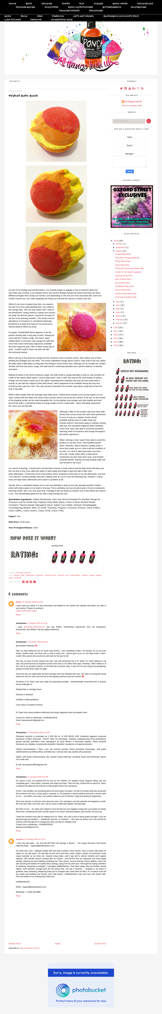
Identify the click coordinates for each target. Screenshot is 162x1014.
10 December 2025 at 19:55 (38, 732)
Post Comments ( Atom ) (30, 948)
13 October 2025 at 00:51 (37, 642)
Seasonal (17, 578)
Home (12, 3)
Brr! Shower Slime (122, 283)
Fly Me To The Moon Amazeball (128, 272)
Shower (46, 3)
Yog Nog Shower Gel (123, 276)
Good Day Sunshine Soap (125, 297)
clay (67, 575)
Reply (18, 615)
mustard (85, 575)
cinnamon (61, 575)
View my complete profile (132, 106)
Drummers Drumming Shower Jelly (129, 268)
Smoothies (51, 7)
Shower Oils (145, 3)
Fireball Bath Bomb (123, 254)
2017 (116, 331)
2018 (116, 327)
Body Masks (120, 3)
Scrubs (98, 3)
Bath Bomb (30, 575)
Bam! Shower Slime (123, 279)
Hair (39, 16)
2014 (116, 342)
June (118, 305)
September (120, 247)
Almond (17, 575)
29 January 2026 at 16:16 (34, 839)
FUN (81, 3)
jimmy (18, 602)
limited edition (75, 575)
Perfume (58, 16)
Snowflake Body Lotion (124, 286)
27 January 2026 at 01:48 (37, 777)
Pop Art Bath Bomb (123, 290)
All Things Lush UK (133, 102)
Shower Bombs (25, 7)
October (119, 244)
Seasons (36, 19)
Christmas (39, 575)
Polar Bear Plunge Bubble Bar (127, 258)
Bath (29, 3)
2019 (116, 241)
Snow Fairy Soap (122, 265)
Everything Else (61, 19)
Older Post (100, 944)
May (118, 309)
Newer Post (15, 944)
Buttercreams (112, 7)
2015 (116, 338)
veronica (19, 839)
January (119, 323)
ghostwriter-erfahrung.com (34, 627)
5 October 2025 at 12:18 (37, 623)
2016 (116, 335)
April (118, 312)
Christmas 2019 (50, 575)
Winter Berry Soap (122, 261)
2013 (116, 345)
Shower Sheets (69, 10)
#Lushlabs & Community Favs (121, 16)
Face (24, 16)
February (119, 320)
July (118, 302)
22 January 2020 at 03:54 (32, 602)
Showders (96, 10)
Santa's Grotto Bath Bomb (125, 293)
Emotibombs (138, 7)
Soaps (66, 3)
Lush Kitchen (13, 19)
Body (8, 16)
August (119, 251)
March (118, 316)
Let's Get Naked (83, 16)
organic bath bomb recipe (26, 611)
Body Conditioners (80, 7)
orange (92, 575)
